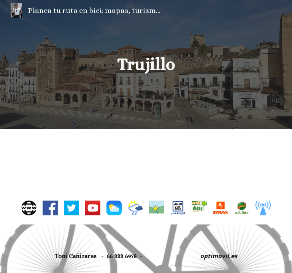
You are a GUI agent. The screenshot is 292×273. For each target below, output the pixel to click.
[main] (146, 65)
